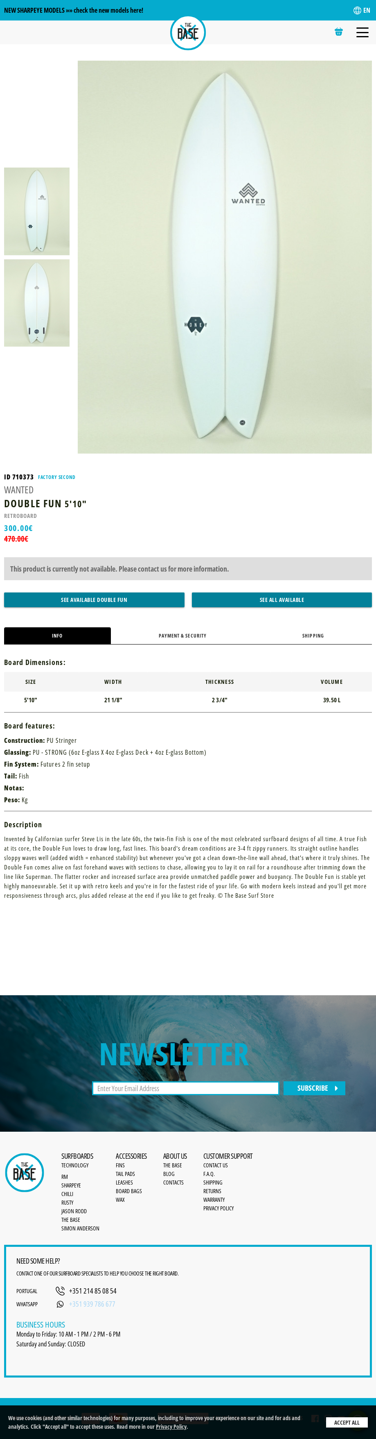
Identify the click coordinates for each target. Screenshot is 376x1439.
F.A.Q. (209, 1174)
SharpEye (71, 1185)
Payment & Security (183, 635)
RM (64, 1176)
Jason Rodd (74, 1211)
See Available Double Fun (94, 600)
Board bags (129, 1191)
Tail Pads (125, 1174)
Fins (120, 1165)
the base (172, 1165)
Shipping (313, 635)
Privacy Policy (171, 1426)
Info (57, 635)
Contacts (173, 1182)
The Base (70, 1219)
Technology (74, 1165)
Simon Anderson (80, 1228)
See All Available (282, 600)
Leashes (124, 1182)
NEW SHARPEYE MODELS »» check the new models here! (73, 10)
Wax (120, 1199)
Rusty (67, 1202)
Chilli (67, 1194)
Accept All (347, 1422)
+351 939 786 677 (92, 1304)
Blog (169, 1174)
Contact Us (215, 1165)
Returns (212, 1191)
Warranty (214, 1199)
